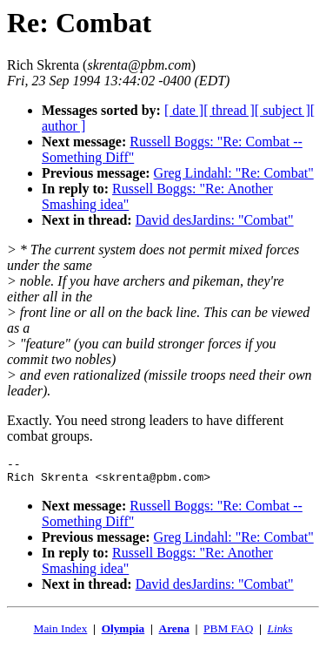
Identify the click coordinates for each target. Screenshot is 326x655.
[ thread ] (229, 110)
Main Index (61, 633)
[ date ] (183, 110)
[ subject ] (282, 110)
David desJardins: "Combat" (215, 220)
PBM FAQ (228, 633)
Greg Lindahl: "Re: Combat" (234, 172)
